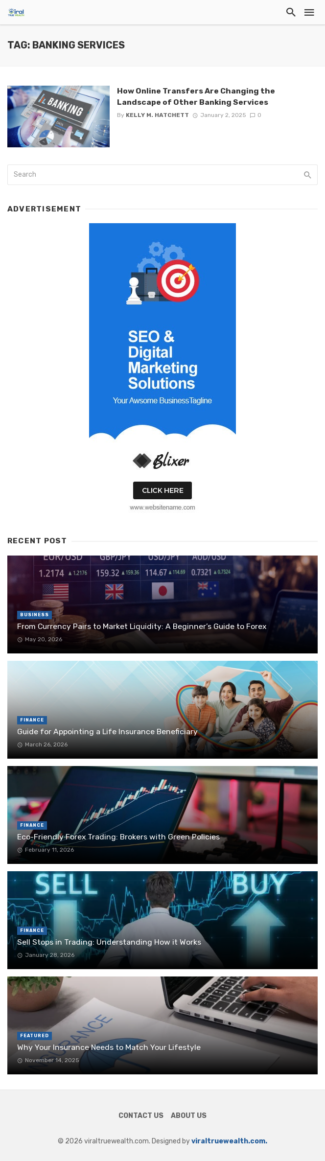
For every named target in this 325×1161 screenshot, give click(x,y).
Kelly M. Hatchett (157, 115)
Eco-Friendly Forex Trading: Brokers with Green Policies (118, 836)
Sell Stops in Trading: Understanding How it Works (109, 942)
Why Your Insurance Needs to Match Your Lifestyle (109, 1047)
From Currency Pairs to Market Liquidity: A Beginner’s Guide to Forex (141, 626)
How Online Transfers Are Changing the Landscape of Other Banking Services (196, 96)
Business (34, 614)
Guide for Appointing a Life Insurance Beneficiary (107, 731)
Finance (32, 720)
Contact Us (140, 1116)
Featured (34, 1035)
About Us (189, 1116)
